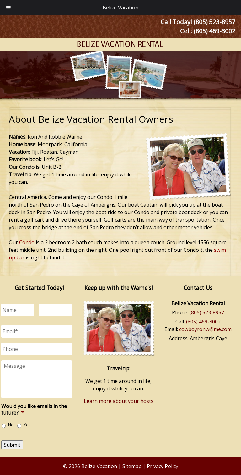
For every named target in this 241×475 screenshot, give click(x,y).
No (10, 425)
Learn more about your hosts (118, 401)
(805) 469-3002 (214, 31)
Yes (27, 425)
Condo (27, 242)
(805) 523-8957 (207, 312)
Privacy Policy (162, 466)
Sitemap (132, 466)
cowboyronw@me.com (205, 329)
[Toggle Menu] (8, 7)
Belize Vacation (120, 7)
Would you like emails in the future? (34, 409)
